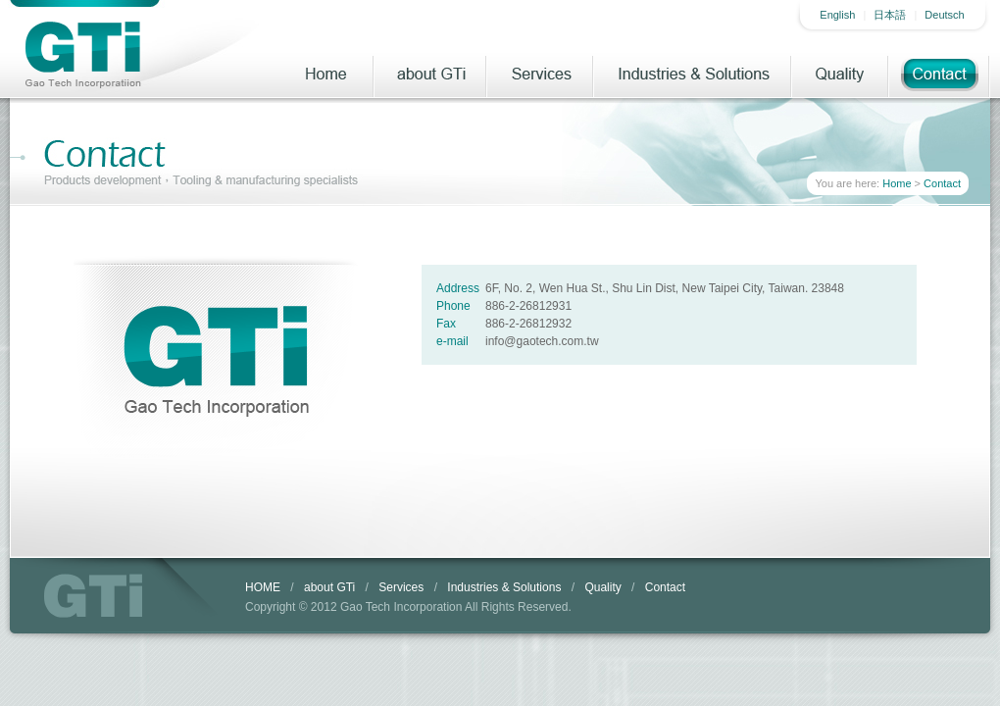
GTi (93, 596)
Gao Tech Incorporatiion (82, 54)
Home (325, 73)
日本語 (890, 15)
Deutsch (944, 15)
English (837, 15)
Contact (939, 73)
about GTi (430, 73)
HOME (262, 587)
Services (540, 73)
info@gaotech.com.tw (542, 341)
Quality (840, 73)
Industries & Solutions (693, 73)
